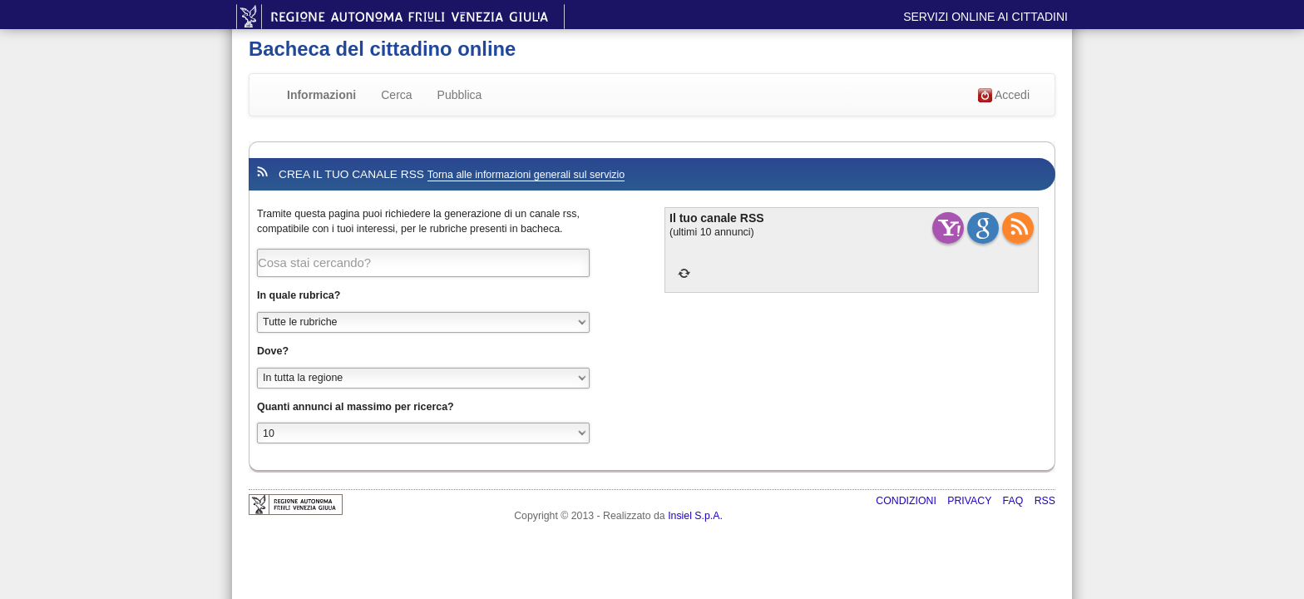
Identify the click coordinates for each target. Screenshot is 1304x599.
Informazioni (321, 94)
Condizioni (907, 501)
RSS (1045, 501)
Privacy (970, 501)
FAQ (1014, 501)
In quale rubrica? (298, 295)
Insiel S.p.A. (695, 516)
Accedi (1004, 95)
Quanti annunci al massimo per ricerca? (355, 407)
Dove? (273, 351)
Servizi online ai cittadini (985, 16)
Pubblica (459, 94)
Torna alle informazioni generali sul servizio (526, 175)
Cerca (396, 94)
